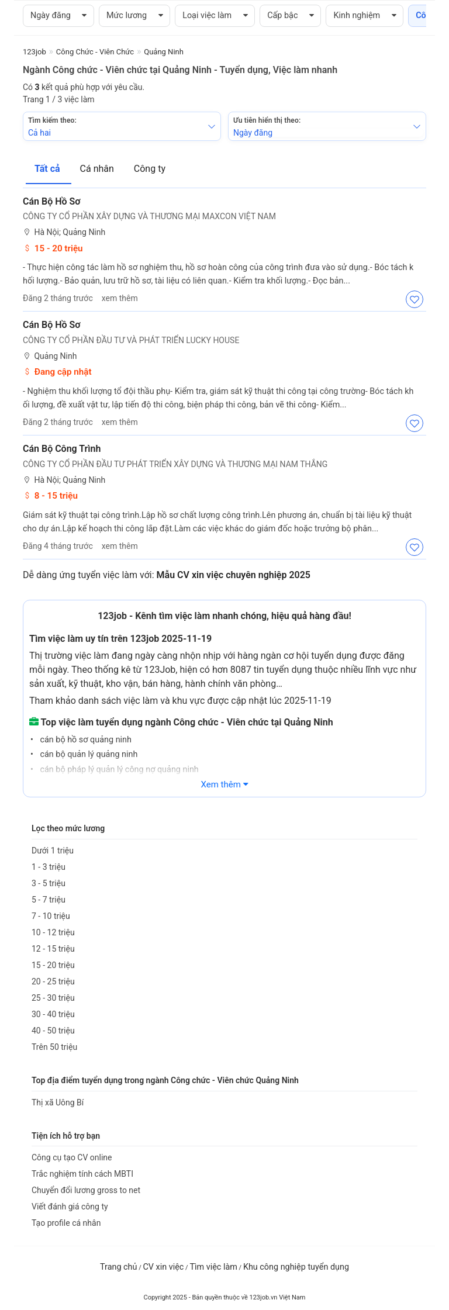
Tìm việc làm (213, 1267)
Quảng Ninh (50, 356)
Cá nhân (98, 168)
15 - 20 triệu (53, 248)
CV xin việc (163, 1267)
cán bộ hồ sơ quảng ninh (85, 740)
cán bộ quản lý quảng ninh (88, 754)
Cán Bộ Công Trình (62, 448)
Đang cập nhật (57, 372)
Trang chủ (118, 1267)
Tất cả (48, 168)
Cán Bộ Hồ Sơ (52, 201)
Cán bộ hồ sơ (52, 324)
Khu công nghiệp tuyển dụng (296, 1267)
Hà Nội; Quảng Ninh (64, 232)
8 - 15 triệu (50, 495)
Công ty (149, 168)
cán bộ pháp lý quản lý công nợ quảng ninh (118, 770)
